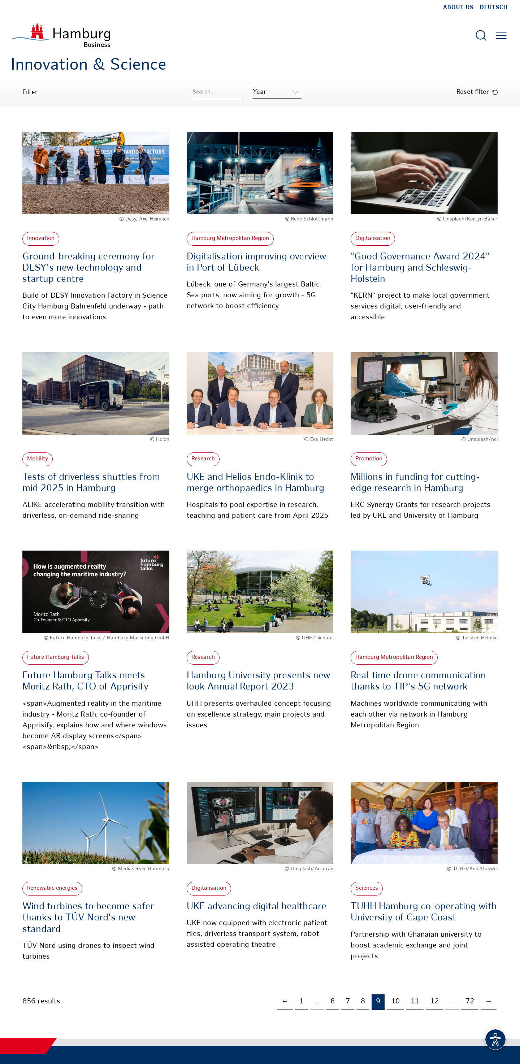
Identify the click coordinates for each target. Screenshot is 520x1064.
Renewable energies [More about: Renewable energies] (52, 888)
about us (458, 7)
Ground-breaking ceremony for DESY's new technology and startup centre (88, 268)
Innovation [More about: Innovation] (41, 238)
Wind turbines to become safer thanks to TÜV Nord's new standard (88, 918)
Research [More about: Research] (203, 459)
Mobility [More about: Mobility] (37, 459)
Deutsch (494, 7)
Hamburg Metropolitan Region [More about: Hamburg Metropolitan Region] (230, 238)
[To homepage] (61, 35)
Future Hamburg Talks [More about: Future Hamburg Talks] (55, 657)
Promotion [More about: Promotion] (368, 459)
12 (434, 1001)
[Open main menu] (501, 35)
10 (395, 1001)
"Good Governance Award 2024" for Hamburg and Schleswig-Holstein (420, 268)
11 (415, 1001)
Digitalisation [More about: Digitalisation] (372, 238)
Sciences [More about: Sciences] (366, 888)
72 (469, 1001)
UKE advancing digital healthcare (256, 906)
